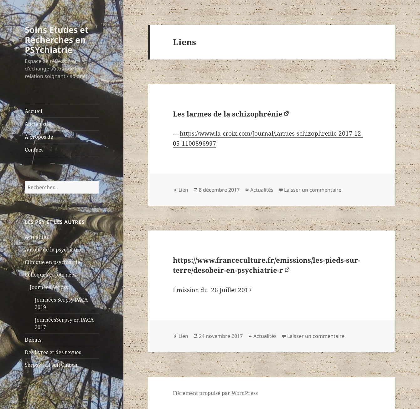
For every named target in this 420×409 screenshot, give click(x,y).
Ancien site (38, 124)
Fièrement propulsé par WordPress (215, 393)
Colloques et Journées (50, 274)
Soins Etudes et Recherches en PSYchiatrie (57, 39)
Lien (183, 189)
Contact (34, 149)
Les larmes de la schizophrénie (228, 113)
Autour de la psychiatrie (54, 249)
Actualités (37, 237)
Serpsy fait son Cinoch (51, 364)
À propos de (39, 136)
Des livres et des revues (53, 352)
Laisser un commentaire (312, 189)
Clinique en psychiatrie (52, 262)
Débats (33, 339)
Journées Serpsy (49, 287)
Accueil (33, 111)
